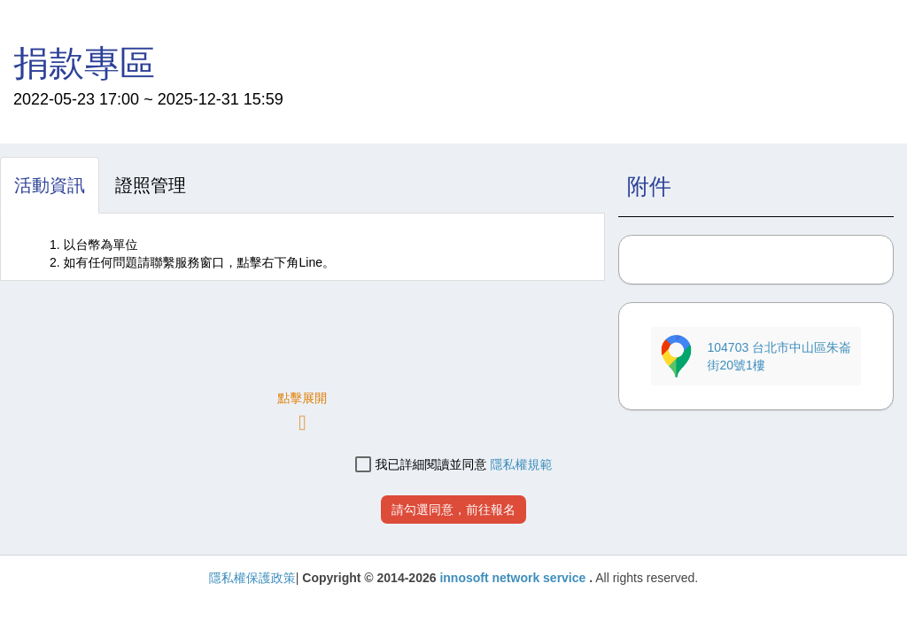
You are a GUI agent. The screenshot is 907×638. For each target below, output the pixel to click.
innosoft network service (514, 578)
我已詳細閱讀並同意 (421, 464)
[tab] (49, 185)
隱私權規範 (521, 464)
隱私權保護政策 (252, 578)
